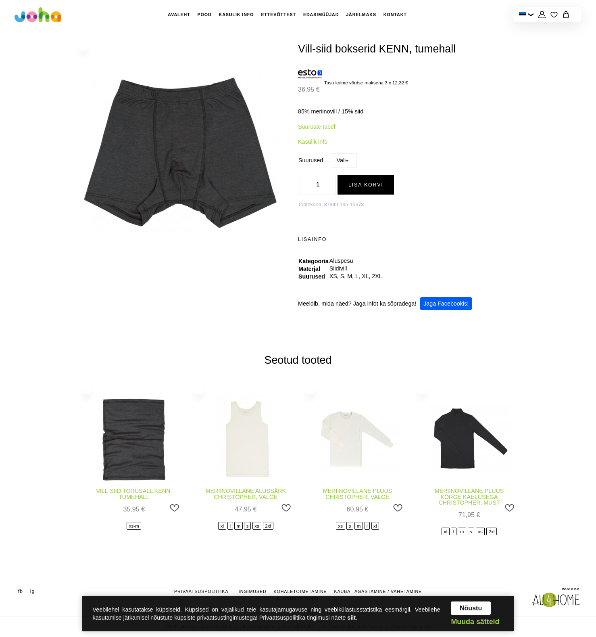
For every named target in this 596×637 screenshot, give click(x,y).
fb (20, 591)
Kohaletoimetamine (300, 591)
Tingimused (250, 591)
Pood (205, 14)
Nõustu (471, 608)
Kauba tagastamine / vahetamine (378, 591)
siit (351, 617)
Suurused (310, 160)
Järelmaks (361, 14)
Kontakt (395, 14)
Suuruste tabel (316, 127)
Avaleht (179, 14)
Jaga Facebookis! (446, 303)
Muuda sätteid (475, 622)
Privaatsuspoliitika (201, 591)
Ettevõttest (278, 14)
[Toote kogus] (318, 185)
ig (32, 591)
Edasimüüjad (321, 14)
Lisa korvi (365, 185)
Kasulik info (236, 14)
